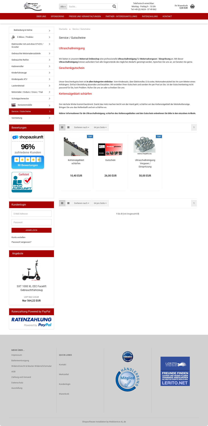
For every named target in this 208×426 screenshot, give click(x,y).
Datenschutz (17, 382)
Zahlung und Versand (21, 377)
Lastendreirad (18, 85)
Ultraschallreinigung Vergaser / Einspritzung (145, 163)
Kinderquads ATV (19, 79)
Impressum (16, 355)
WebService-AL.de (117, 421)
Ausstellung (16, 388)
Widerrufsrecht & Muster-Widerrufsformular (31, 366)
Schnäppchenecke (20, 98)
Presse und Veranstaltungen (85, 16)
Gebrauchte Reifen (20, 60)
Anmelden (31, 230)
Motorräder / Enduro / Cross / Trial (27, 92)
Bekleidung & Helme (22, 30)
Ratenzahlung (150, 16)
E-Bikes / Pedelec (22, 37)
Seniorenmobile (22, 105)
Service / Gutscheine (21, 111)
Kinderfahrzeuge (19, 72)
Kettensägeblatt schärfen (76, 162)
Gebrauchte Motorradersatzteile (26, 53)
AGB (13, 371)
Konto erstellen (18, 237)
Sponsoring (57, 16)
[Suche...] (63, 6)
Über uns (41, 16)
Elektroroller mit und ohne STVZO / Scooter (27, 45)
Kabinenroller (18, 66)
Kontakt (167, 16)
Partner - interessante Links (121, 16)
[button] (62, 127)
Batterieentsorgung (20, 360)
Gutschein (110, 160)
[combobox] (81, 127)
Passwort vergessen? (21, 242)
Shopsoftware (88, 421)
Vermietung (17, 118)
